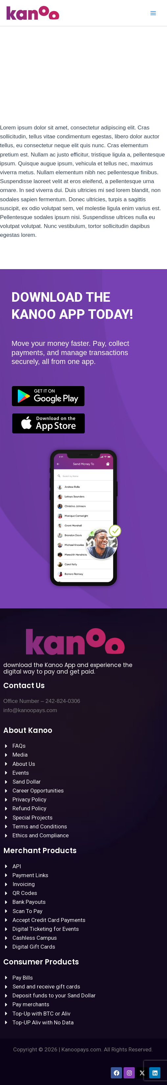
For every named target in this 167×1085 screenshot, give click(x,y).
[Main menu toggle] (153, 13)
